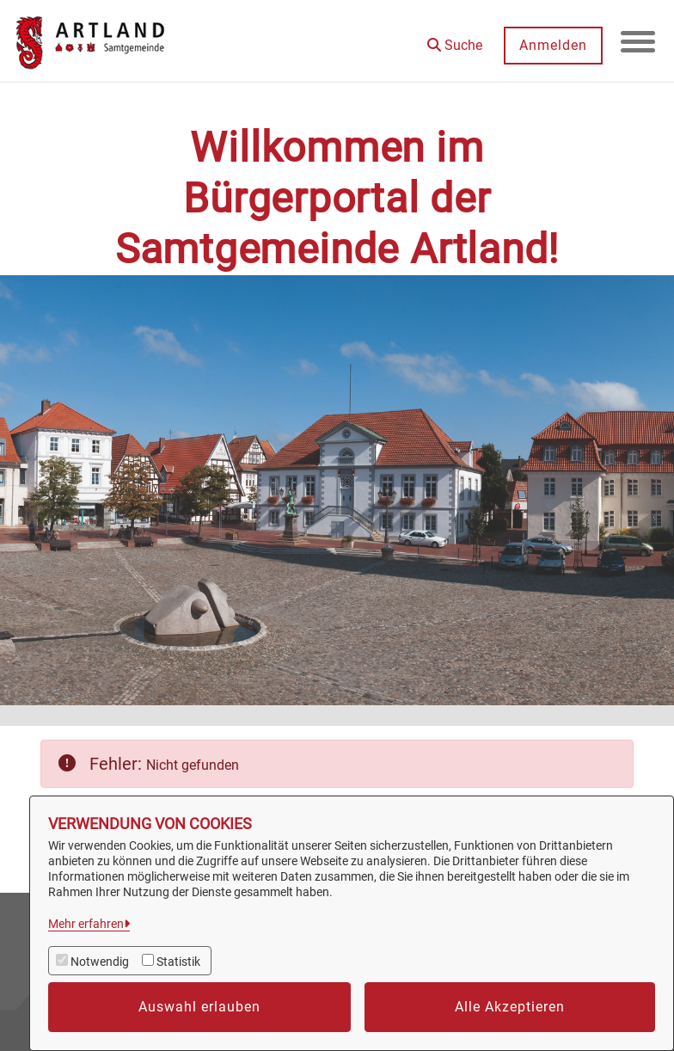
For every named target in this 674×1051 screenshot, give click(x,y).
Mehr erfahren (86, 924)
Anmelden (553, 45)
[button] (455, 39)
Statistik (178, 961)
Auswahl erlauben (199, 1007)
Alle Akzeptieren (510, 1007)
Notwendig (99, 961)
